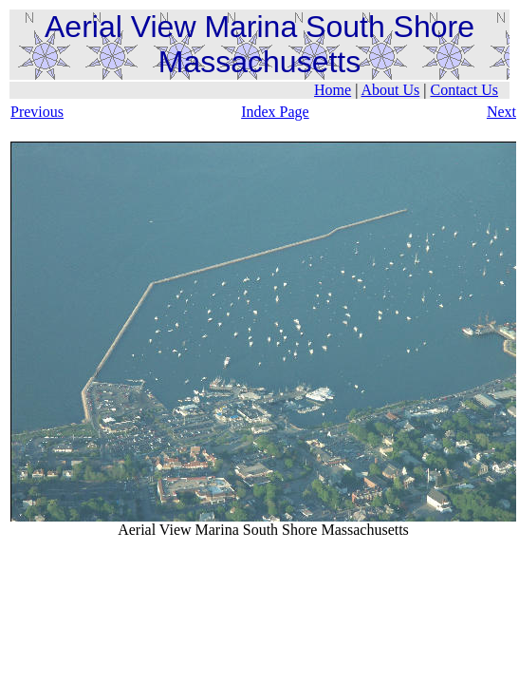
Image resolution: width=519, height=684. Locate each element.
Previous (37, 112)
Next (501, 112)
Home (332, 90)
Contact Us (464, 90)
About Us (390, 90)
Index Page (275, 112)
